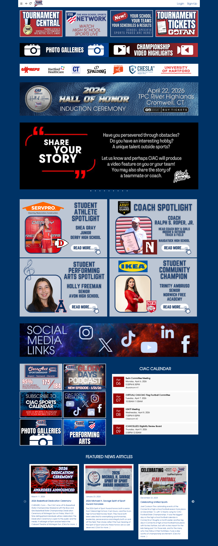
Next (193, 501)
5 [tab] (109, 190)
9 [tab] (127, 190)
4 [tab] (104, 190)
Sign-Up (192, 3)
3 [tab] (99, 190)
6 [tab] (113, 190)
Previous (24, 501)
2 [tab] (95, 190)
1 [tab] (90, 190)
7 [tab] (118, 190)
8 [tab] (122, 190)
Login (180, 3)
